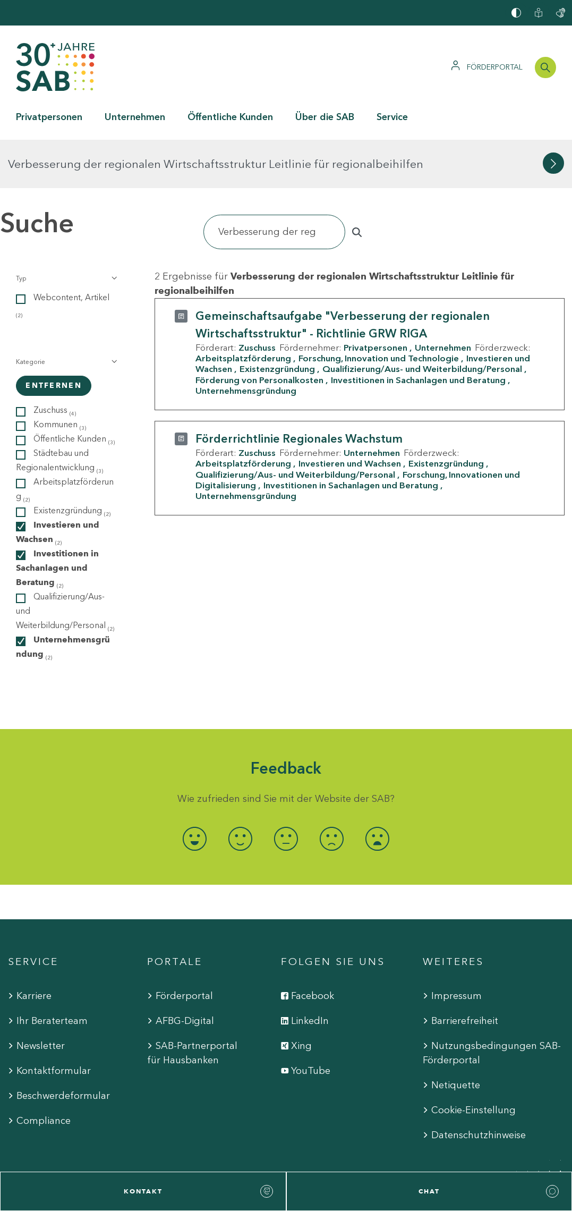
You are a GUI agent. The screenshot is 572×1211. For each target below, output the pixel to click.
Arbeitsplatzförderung (243, 309)
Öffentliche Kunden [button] (230, 117)
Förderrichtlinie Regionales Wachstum (299, 390)
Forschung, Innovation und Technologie (378, 309)
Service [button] (392, 117)
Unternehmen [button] (135, 117)
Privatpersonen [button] (49, 117)
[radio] (195, 790)
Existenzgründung (277, 320)
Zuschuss (257, 299)
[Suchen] (274, 183)
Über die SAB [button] (324, 117)
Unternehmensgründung (245, 342)
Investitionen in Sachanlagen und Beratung (418, 331)
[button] (65, 230)
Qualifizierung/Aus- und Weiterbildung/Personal (422, 320)
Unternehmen (443, 299)
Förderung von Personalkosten (259, 331)
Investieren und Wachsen (349, 415)
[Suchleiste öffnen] (545, 67)
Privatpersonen (375, 299)
